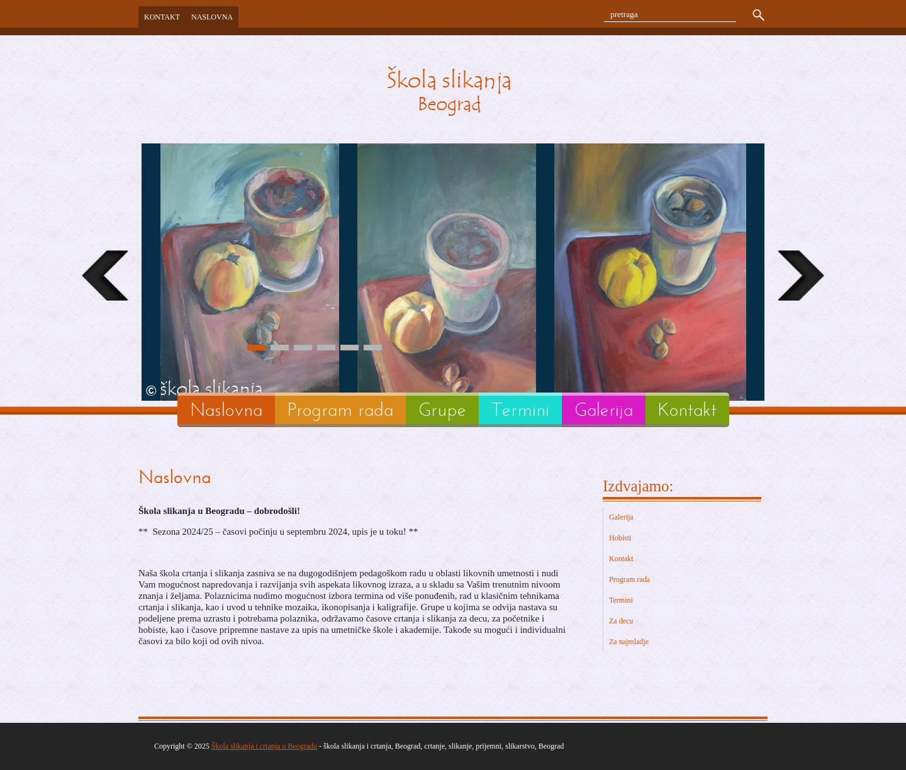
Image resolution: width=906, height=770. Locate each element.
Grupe (442, 410)
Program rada (340, 410)
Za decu (621, 621)
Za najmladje (629, 641)
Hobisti (620, 537)
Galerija (603, 410)
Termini (520, 410)
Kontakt (162, 17)
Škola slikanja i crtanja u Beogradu (264, 746)
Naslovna (212, 17)
